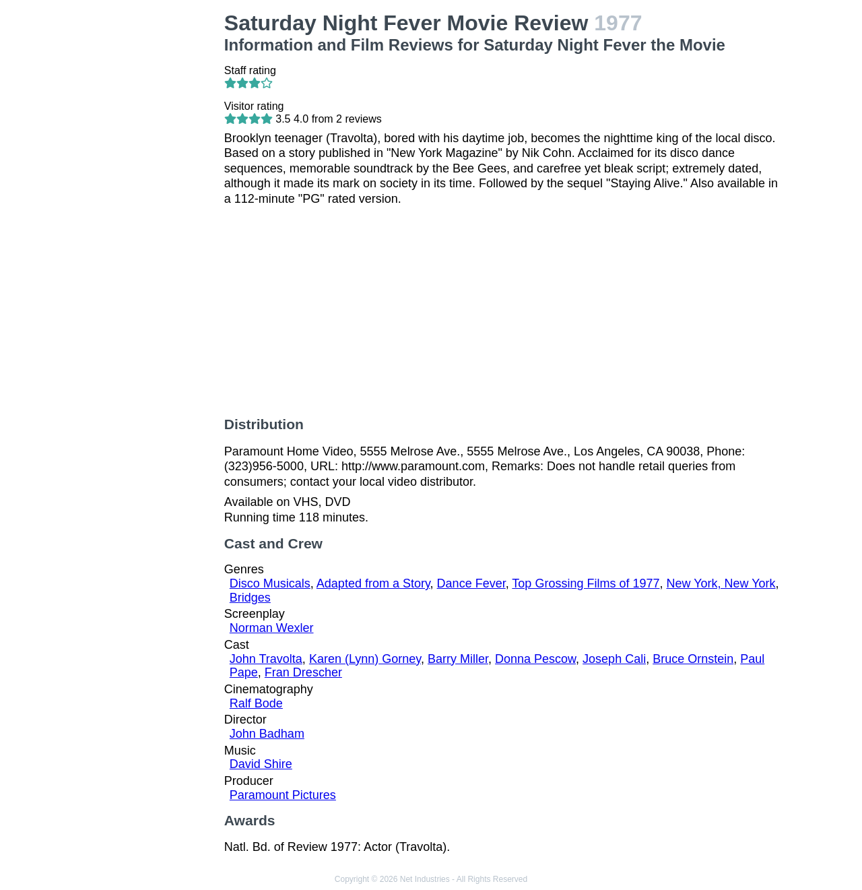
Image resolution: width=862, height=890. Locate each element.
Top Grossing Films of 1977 (585, 583)
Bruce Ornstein (693, 659)
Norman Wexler (272, 628)
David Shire (261, 764)
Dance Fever (471, 583)
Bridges (250, 597)
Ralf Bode (256, 703)
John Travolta (266, 659)
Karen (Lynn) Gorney (365, 659)
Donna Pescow (535, 659)
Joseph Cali (614, 659)
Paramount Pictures (283, 795)
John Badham (267, 733)
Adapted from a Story (373, 583)
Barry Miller (458, 659)
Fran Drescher (303, 672)
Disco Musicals (270, 583)
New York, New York (720, 583)
